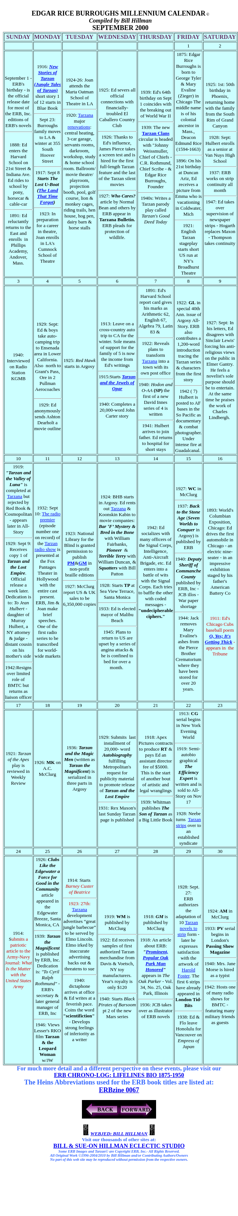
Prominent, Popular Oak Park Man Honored (155, 960)
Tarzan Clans (155, 133)
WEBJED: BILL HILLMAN (119, 1133)
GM (83, 563)
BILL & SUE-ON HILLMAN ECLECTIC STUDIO (119, 1146)
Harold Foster (186, 973)
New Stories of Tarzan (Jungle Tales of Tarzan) (47, 78)
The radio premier (50, 516)
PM (71, 563)
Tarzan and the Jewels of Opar (118, 382)
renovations (78, 127)
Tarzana (85, 115)
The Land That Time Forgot (47, 196)
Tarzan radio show (45, 546)
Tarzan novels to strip (188, 928)
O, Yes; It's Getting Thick (218, 639)
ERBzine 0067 (119, 1090)
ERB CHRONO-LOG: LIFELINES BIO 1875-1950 (119, 1075)
